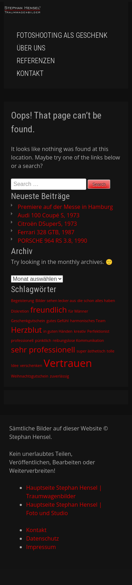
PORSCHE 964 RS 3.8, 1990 (52, 241)
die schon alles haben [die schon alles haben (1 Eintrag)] (96, 300)
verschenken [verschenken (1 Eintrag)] (31, 365)
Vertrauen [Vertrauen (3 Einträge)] (68, 363)
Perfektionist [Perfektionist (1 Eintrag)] (98, 331)
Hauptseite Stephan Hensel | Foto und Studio (64, 509)
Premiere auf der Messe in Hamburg (65, 207)
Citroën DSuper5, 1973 (47, 224)
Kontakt (30, 73)
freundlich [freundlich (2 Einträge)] (48, 309)
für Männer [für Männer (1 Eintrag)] (78, 311)
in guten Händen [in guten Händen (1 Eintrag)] (58, 331)
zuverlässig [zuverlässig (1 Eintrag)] (59, 376)
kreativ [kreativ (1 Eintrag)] (80, 331)
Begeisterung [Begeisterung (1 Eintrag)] (22, 300)
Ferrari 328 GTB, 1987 (46, 232)
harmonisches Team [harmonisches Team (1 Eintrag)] (88, 320)
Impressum (41, 547)
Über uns (31, 48)
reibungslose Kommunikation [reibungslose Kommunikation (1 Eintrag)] (78, 340)
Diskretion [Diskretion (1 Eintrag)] (20, 311)
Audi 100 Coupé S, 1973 (49, 215)
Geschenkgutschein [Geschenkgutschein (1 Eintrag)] (28, 320)
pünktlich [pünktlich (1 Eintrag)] (43, 340)
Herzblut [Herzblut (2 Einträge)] (26, 330)
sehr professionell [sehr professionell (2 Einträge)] (43, 349)
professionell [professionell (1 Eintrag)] (22, 340)
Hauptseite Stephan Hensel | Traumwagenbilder (64, 492)
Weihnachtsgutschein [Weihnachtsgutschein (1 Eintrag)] (29, 376)
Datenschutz (42, 538)
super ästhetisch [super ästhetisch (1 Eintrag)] (90, 351)
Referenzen (36, 60)
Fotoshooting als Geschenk (62, 35)
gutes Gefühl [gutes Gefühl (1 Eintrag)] (57, 320)
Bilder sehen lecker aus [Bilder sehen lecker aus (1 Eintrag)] (56, 300)
